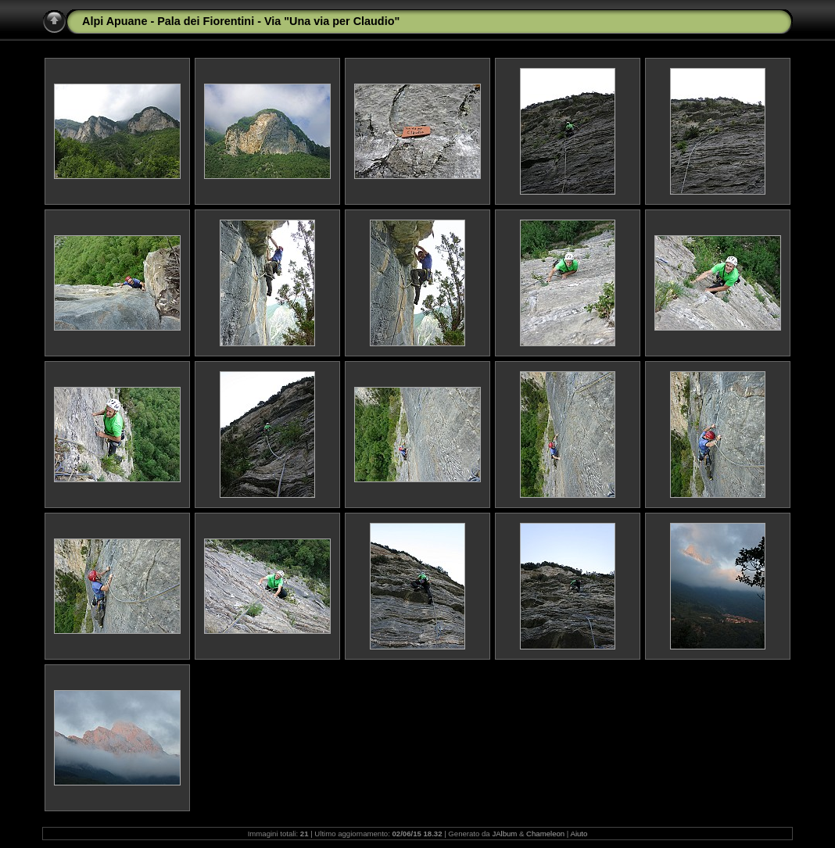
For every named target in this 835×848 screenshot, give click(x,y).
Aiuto (578, 833)
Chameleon (545, 833)
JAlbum (504, 833)
